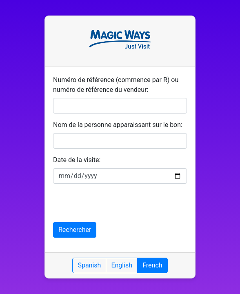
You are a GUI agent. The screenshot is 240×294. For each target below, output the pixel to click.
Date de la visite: (76, 160)
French (152, 265)
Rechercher (74, 230)
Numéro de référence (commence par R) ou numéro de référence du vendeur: (115, 85)
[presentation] (115, 206)
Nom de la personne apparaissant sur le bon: (117, 125)
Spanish (89, 265)
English (121, 265)
